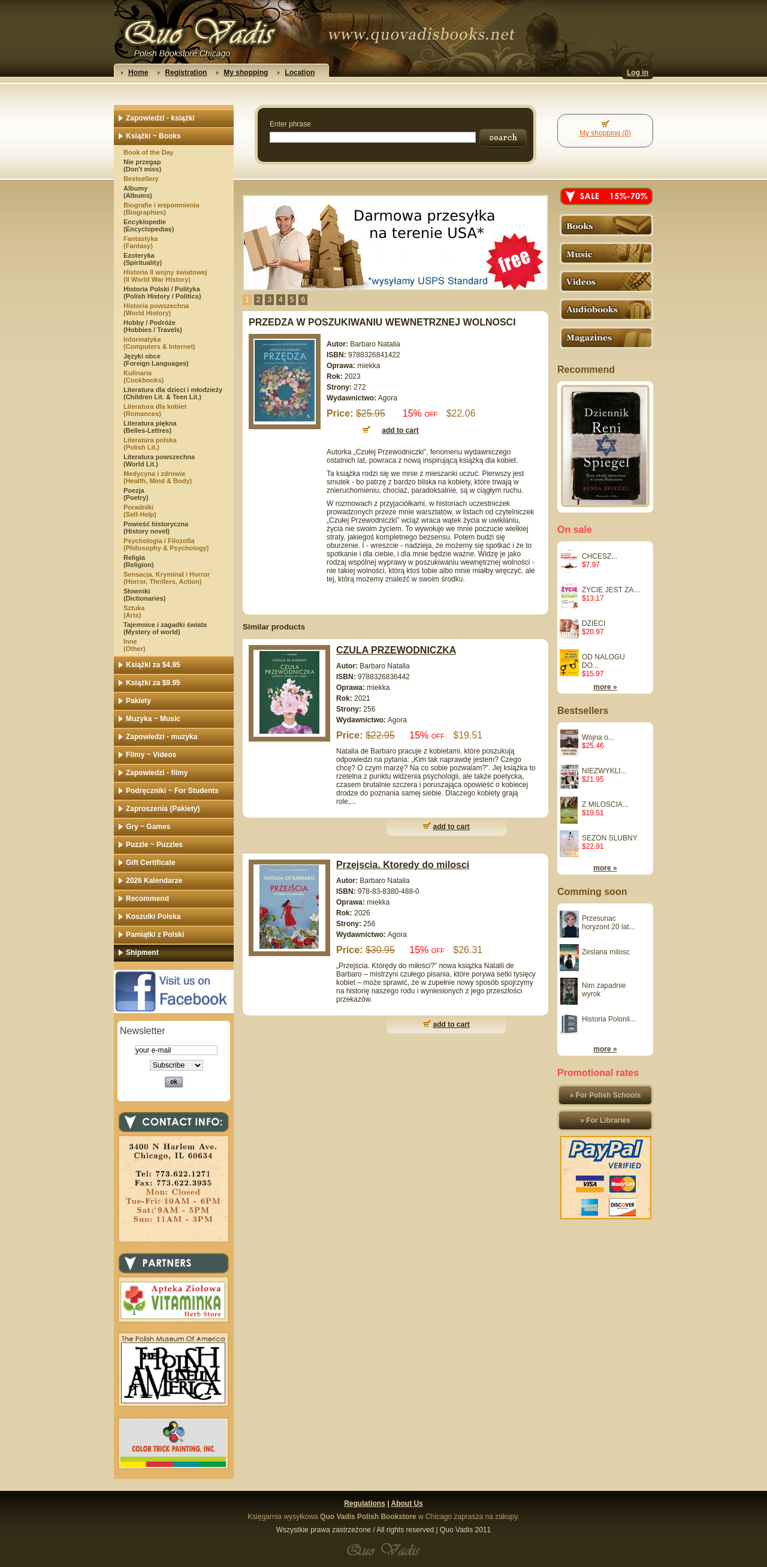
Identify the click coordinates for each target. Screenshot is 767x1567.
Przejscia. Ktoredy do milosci (402, 865)
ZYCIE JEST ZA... (610, 590)
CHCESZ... (599, 556)
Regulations (364, 1503)
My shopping (246, 72)
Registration (186, 72)
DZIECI (593, 623)
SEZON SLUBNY (610, 838)
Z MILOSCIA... (605, 804)
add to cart (451, 826)
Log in (637, 72)
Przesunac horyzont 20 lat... (608, 922)
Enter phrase (290, 124)
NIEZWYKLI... (604, 771)
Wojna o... (598, 737)
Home (138, 72)
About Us (406, 1503)
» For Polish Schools (605, 1095)
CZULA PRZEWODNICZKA (396, 650)
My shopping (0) (605, 133)
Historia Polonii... (609, 1019)
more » (605, 687)
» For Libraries (605, 1120)
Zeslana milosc (606, 952)
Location (300, 72)
